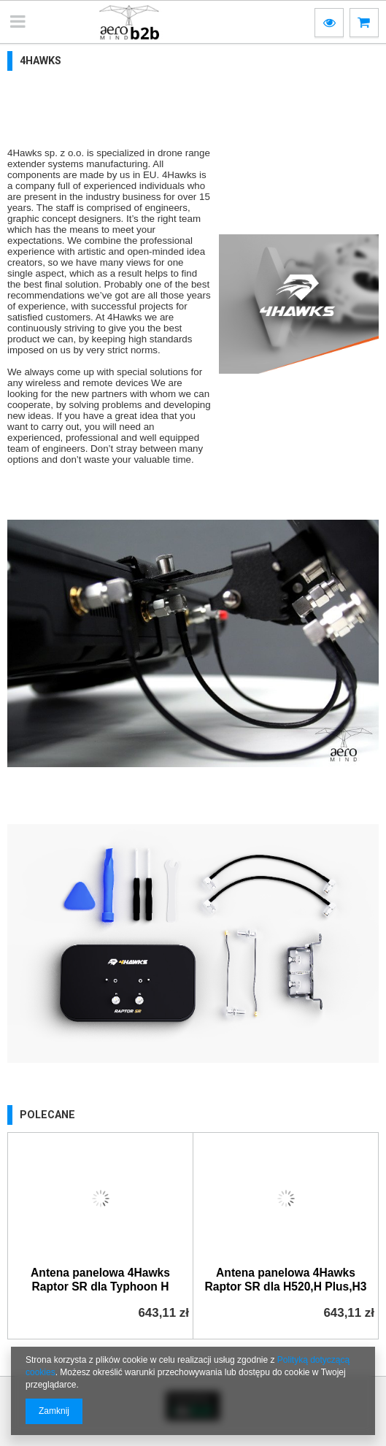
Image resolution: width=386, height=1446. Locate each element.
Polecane (47, 1114)
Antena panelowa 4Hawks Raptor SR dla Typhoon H (100, 1279)
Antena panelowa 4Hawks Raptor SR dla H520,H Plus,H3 (285, 1279)
